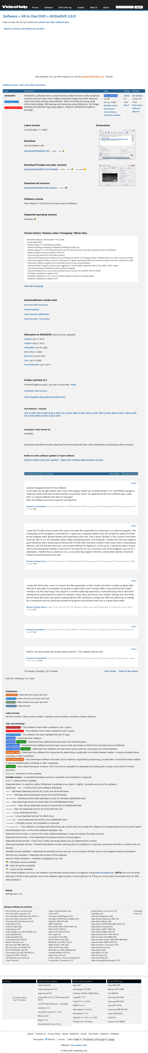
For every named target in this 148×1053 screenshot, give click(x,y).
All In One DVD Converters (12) (18, 913)
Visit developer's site (34, 145)
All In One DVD (34, 16)
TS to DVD (29, 415)
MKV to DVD (92, 413)
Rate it (126, 105)
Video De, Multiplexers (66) (102, 916)
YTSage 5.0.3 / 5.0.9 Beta (83, 1021)
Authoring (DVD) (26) (14, 937)
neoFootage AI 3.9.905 (82, 989)
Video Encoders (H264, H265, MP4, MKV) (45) (109, 939)
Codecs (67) (53, 913)
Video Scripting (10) (99, 955)
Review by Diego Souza (36, 561)
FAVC (26, 360)
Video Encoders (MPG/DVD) (36, 314)
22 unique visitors (19, 997)
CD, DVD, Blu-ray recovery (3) (17, 958)
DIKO (26, 352)
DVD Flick (28, 356)
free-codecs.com (79, 1045)
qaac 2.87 (77, 985)
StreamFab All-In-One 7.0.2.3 (49, 1024)
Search (30, 1033)
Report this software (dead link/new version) (82, 460)
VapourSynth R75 (45, 993)
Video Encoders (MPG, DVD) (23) (104, 942)
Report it (135, 111)
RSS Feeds (93, 1033)
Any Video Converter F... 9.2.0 (49, 1012)
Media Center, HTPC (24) (59, 945)
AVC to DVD (30, 413)
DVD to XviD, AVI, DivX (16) (59, 932)
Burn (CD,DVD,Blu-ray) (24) (17, 950)
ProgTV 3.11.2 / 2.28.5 (81, 1001)
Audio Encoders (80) (14, 926)
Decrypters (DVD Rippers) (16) (61, 916)
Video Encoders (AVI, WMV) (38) (103, 937)
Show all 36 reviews (129, 473)
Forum (35, 7)
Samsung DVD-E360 (116, 1001)
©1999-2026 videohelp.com (74, 1050)
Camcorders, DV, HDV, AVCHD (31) (20, 952)
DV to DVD (66, 413)
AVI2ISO (28, 343)
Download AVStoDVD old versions (40, 187)
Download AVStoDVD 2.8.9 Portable (41, 169)
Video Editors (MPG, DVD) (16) (103, 929)
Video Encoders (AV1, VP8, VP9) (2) (105, 934)
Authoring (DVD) (31, 309)
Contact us (41, 1033)
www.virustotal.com (104, 872)
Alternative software (112, 115)
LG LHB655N (113, 993)
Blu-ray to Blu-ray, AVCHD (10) (18, 947)
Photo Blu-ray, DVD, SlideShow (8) (62, 950)
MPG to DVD (117, 413)
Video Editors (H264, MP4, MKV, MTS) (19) (108, 924)
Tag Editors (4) (97, 913)
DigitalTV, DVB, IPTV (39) (58, 921)
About (106, 7)
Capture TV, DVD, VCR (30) (16, 955)
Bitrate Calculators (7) (14, 942)
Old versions (109, 109)
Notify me (136, 108)
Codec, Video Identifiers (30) (60, 911)
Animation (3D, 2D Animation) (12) (19, 921)
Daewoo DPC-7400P (116, 989)
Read (73, 384)
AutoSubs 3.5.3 (44, 1008)
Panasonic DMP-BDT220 (117, 1009)
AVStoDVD (9, 95)
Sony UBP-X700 (114, 985)
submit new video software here (53, 22)
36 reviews (137, 95)
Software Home (10, 85)
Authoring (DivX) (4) (14, 934)
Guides (80, 7)
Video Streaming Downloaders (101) (105, 960)
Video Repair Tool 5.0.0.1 (83, 1009)
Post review (137, 105)
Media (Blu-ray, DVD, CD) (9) (60, 942)
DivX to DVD (54, 413)
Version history (110, 112)
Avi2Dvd (28, 339)
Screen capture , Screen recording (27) (64, 958)
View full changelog (33, 286)
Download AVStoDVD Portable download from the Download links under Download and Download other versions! (79, 444)
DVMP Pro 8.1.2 (79, 1005)
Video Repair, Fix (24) (99, 952)
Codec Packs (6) (12, 960)
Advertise (74, 1033)
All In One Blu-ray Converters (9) (19, 911)
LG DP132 (112, 1017)
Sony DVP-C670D (115, 1005)
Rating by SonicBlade (35, 629)
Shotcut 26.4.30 (44, 985)
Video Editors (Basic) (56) (101, 921)
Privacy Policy (54, 1033)
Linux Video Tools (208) (58, 937)
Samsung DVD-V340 (116, 997)
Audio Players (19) (13, 929)
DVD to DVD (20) (55, 924)
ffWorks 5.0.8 (43, 1016)
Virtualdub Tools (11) (138, 912)
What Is (93, 7)
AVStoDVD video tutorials (35, 391)
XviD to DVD (55, 415)
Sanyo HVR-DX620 (115, 1013)
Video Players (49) (98, 950)
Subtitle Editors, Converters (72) (104, 911)
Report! (134, 483)
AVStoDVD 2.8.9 (62, 16)
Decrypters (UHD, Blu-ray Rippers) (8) (64, 919)
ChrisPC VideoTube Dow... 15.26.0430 (53, 1004)
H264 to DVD (79, 413)
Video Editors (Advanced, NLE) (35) (105, 919)
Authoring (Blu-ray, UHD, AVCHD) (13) (21, 932)
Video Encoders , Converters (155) (105, 945)
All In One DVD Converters (32, 85)
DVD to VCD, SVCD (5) (57, 929)
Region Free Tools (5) (57, 955)
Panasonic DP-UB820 (116, 1021)
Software (48, 7)
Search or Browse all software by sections (24, 28)
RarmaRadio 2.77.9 (80, 1013)
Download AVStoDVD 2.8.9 (37, 151)
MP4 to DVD (104, 413)
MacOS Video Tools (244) (59, 939)
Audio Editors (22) (13, 924)
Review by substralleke (36, 506)
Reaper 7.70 (43, 1020)
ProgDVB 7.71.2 (79, 997)
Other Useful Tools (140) (58, 947)
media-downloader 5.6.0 (47, 989)
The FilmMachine (31, 364)
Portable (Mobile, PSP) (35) (59, 952)
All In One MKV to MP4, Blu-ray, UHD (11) (22, 916)
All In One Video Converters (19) (18, 919)
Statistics (104, 1033)
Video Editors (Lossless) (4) (102, 926)
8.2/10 (127, 95)
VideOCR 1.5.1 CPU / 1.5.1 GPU (85, 1017)
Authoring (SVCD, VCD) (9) (16, 939)
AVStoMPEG (29, 347)
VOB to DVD (130, 413)
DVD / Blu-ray (65, 7)
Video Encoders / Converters (37, 319)
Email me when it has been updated (41, 460)
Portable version (111, 105)
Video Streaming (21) (99, 958)
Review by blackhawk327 (36, 658)
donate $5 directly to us (93, 76)
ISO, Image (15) (55, 934)
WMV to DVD (41, 415)
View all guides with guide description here (45, 397)
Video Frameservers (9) (100, 947)
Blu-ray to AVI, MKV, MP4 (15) (17, 945)
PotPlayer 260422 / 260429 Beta (86, 993)
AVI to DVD (42, 413)
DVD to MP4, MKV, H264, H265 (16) (63, 926)
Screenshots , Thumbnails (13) (61, 960)
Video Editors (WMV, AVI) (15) (103, 932)
